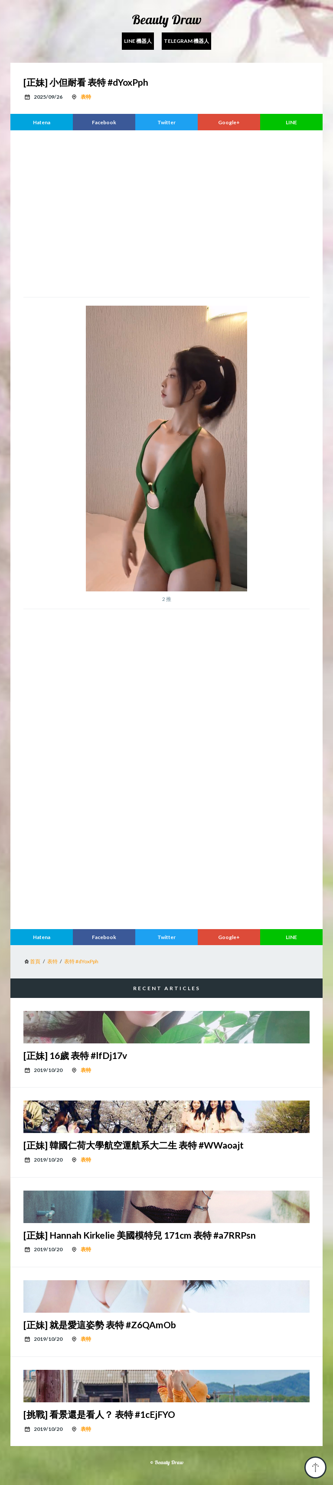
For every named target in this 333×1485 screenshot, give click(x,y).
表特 (86, 97)
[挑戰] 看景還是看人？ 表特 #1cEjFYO (99, 1414)
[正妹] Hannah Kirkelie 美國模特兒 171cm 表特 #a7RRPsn (139, 1235)
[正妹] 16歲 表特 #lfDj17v (75, 1055)
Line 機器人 (138, 41)
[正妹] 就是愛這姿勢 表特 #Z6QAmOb (99, 1324)
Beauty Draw (167, 19)
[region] (166, 212)
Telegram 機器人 (186, 41)
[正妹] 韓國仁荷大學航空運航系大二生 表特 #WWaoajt (133, 1145)
